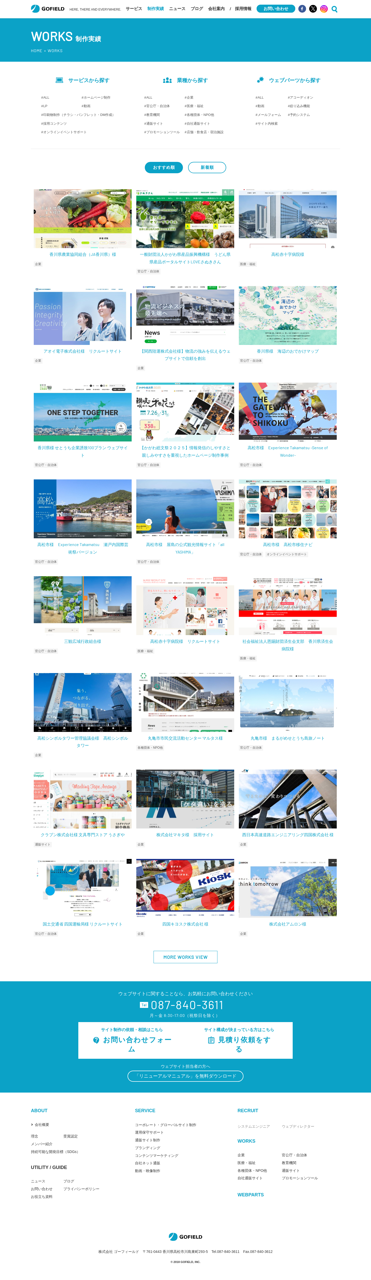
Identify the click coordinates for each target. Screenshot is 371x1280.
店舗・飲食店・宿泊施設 (205, 132)
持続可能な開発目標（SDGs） (55, 1152)
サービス (134, 8)
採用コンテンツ (55, 123)
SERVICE (145, 1110)
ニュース (177, 8)
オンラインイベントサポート (65, 132)
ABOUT (39, 1110)
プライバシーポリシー (81, 1189)
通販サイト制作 (147, 1140)
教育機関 (153, 115)
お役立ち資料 (42, 1197)
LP (45, 106)
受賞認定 (70, 1136)
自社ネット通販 (147, 1163)
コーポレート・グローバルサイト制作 (165, 1125)
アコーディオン (301, 97)
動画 (87, 106)
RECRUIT (248, 1110)
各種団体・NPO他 (200, 115)
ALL (46, 97)
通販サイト (154, 123)
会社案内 (216, 8)
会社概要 (42, 1125)
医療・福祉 (195, 106)
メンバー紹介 (42, 1144)
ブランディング (147, 1148)
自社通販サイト (198, 123)
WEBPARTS (251, 1194)
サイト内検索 (268, 123)
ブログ (197, 8)
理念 (34, 1136)
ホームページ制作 (97, 97)
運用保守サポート (149, 1132)
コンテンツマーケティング (156, 1155)
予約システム (300, 115)
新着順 (207, 167)
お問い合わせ (42, 1189)
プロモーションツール (163, 132)
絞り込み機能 (300, 106)
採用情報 (243, 8)
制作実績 (155, 8)
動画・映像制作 (147, 1171)
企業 (190, 97)
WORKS (246, 1141)
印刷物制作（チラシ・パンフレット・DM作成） (79, 115)
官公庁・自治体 (158, 106)
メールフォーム (269, 115)
